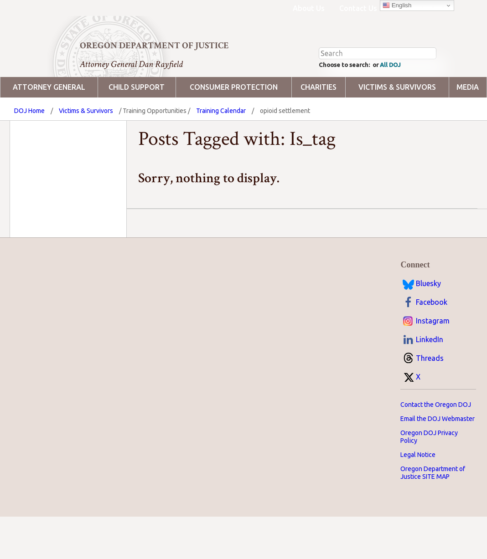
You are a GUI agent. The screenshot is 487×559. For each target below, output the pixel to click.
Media (467, 122)
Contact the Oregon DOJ (435, 439)
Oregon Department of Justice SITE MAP (432, 507)
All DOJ (406, 98)
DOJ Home (29, 145)
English (397, 5)
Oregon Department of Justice (154, 45)
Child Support (137, 122)
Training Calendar (221, 145)
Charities (318, 122)
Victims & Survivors (397, 122)
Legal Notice (417, 489)
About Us (309, 8)
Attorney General (49, 122)
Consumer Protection (234, 122)
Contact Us (358, 8)
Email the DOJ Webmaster (437, 453)
